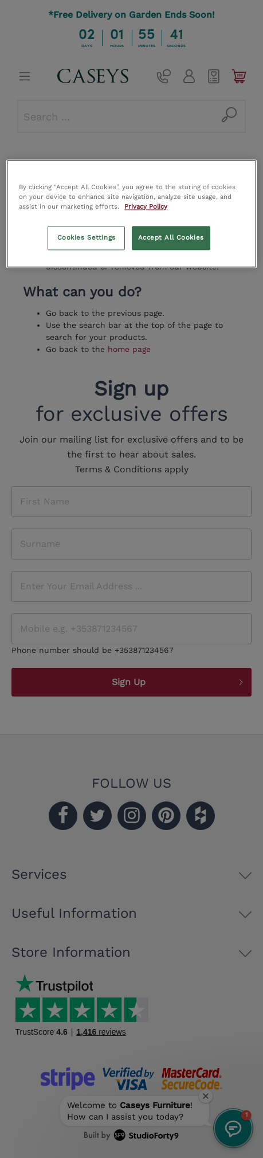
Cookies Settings (86, 238)
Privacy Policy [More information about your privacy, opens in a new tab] (145, 207)
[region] (131, 213)
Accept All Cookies (171, 238)
